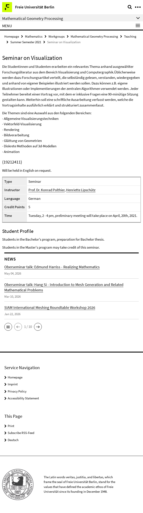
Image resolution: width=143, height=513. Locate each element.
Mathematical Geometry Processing (94, 36)
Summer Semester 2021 (25, 42)
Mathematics (33, 36)
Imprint (13, 384)
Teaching (130, 36)
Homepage (11, 36)
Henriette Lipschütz (80, 189)
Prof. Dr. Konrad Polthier (46, 189)
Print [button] (11, 426)
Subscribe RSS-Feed (21, 433)
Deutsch (13, 440)
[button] (8, 326)
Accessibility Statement (23, 398)
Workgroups (56, 36)
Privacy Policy (17, 391)
